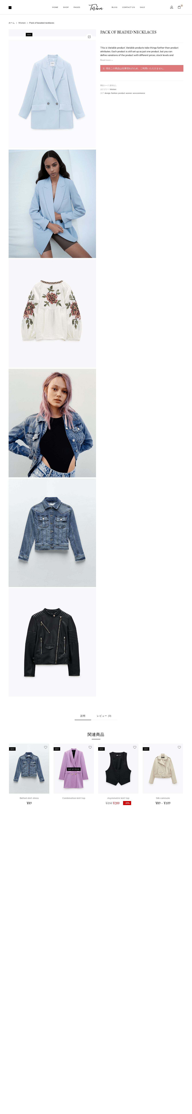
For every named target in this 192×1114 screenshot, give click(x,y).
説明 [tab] (83, 811)
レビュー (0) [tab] (104, 811)
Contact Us (128, 7)
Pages (77, 7)
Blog (114, 7)
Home (55, 7)
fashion (114, 93)
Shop (66, 7)
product (121, 93)
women (129, 93)
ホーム (12, 23)
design (107, 93)
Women (22, 23)
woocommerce (139, 93)
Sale (142, 7)
